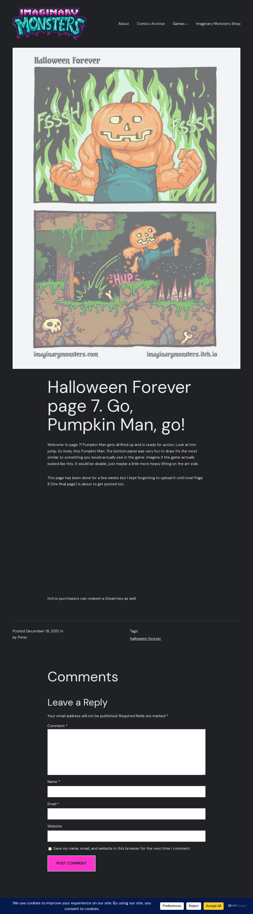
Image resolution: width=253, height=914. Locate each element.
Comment (57, 725)
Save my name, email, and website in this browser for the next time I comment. (121, 848)
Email (53, 804)
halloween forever (145, 638)
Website (54, 826)
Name (53, 781)
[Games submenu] (187, 24)
